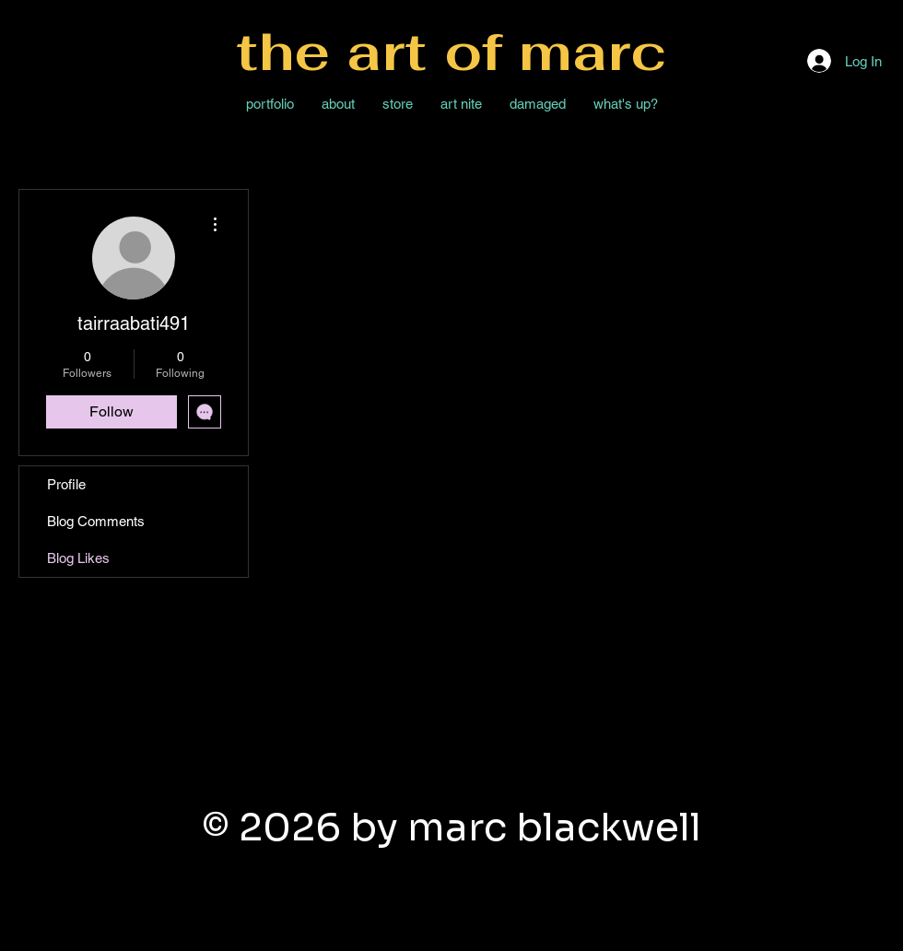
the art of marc (451, 51)
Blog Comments (96, 521)
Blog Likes (78, 558)
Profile (66, 484)
